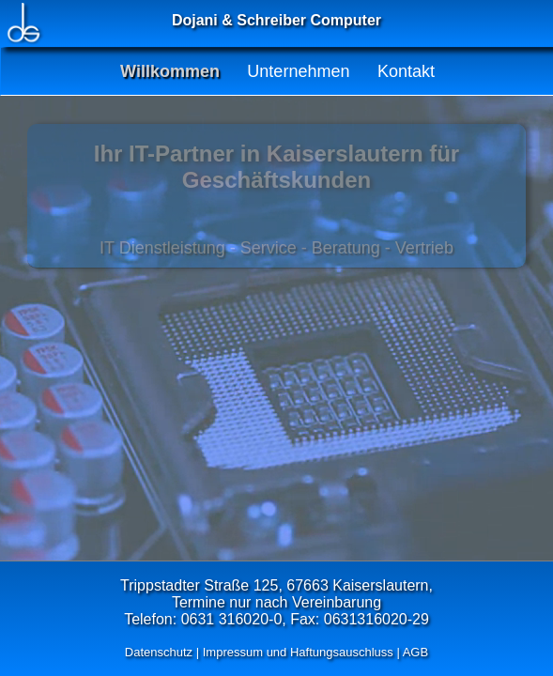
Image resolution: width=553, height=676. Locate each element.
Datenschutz (158, 652)
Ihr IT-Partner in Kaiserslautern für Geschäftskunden (276, 166)
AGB (415, 652)
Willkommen (170, 71)
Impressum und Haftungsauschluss (298, 652)
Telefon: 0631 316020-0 (203, 619)
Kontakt (406, 71)
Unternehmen (298, 71)
